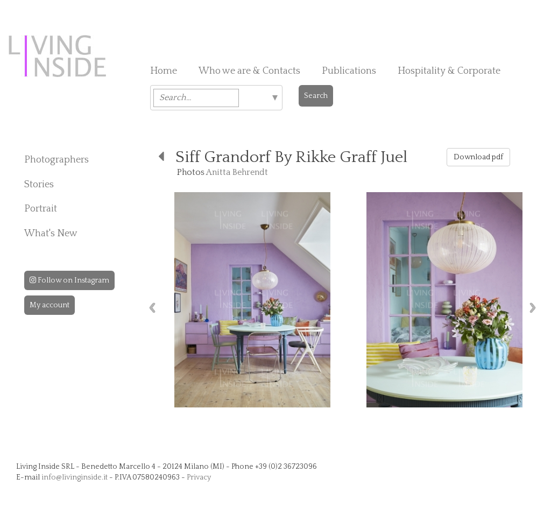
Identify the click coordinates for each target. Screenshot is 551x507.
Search (316, 95)
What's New (50, 233)
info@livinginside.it (74, 477)
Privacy (199, 477)
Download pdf (478, 157)
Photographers (56, 159)
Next (532, 307)
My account (49, 305)
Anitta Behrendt (237, 172)
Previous (152, 307)
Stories (39, 184)
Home (163, 71)
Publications (349, 71)
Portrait (40, 208)
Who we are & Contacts (249, 71)
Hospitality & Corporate (449, 71)
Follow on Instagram (69, 280)
